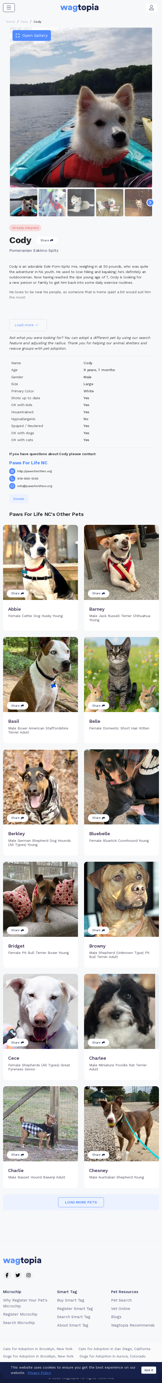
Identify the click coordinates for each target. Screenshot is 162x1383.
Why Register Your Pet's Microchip (25, 1303)
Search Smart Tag (73, 1317)
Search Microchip (19, 1322)
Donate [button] (19, 499)
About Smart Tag (72, 1325)
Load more (26, 325)
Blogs (116, 1317)
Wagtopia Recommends (133, 1325)
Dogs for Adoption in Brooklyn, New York (38, 1356)
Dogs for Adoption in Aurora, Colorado (112, 1356)
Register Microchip (20, 1314)
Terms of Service (52, 1367)
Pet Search (121, 1300)
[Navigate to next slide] (150, 202)
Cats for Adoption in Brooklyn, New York (37, 1349)
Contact (26, 1367)
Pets (24, 21)
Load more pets (81, 1202)
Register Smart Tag (75, 1308)
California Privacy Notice (122, 1367)
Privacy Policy (84, 1367)
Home (10, 21)
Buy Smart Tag (70, 1300)
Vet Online (120, 1308)
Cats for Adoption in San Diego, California (114, 1349)
